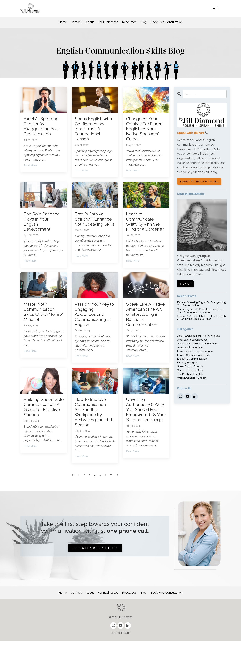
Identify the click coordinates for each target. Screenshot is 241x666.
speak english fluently (190, 367)
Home (63, 22)
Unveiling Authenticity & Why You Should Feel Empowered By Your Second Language (145, 435)
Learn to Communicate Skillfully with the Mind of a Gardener (144, 229)
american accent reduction (193, 340)
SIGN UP (185, 284)
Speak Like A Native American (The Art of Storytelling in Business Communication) (144, 331)
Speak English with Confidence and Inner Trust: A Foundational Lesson (93, 131)
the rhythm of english (190, 374)
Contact (76, 22)
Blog (143, 22)
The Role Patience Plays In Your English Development (42, 226)
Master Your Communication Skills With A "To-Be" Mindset (42, 325)
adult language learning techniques (198, 336)
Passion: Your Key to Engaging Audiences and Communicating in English (94, 328)
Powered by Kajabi (120, 658)
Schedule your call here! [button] (95, 573)
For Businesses (108, 22)
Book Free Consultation (167, 22)
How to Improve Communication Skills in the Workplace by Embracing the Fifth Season (92, 435)
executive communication (192, 359)
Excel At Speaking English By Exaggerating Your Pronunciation (43, 128)
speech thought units (190, 370)
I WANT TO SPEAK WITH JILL (199, 182)
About (90, 22)
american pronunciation (190, 348)
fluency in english (187, 363)
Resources (129, 22)
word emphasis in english (191, 378)
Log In (215, 8)
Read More (30, 168)
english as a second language (195, 351)
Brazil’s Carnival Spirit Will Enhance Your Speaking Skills (91, 226)
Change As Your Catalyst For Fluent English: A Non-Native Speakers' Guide (144, 131)
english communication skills (193, 355)
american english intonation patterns (198, 344)
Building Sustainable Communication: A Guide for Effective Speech (43, 432)
